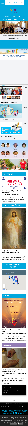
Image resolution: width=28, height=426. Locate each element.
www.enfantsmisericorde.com (16, 119)
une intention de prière (9, 138)
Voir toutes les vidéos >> (8, 394)
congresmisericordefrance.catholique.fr (14, 405)
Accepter (20, 423)
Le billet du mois (8, 174)
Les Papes (13, 410)
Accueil (2, 410)
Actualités (24, 411)
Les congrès (18, 410)
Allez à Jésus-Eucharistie (10, 389)
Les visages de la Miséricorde (11, 205)
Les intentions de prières (7, 413)
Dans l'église (7, 345)
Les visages (24, 410)
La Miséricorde (8, 410)
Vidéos (20, 411)
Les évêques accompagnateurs (8, 411)
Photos (16, 411)
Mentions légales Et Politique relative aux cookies (11, 406)
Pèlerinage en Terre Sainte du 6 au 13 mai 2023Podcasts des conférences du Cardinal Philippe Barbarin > (14, 56)
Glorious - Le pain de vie (9, 387)
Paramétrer (13, 423)
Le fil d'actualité (8, 296)
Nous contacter (23, 413)
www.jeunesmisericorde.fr (11, 102)
